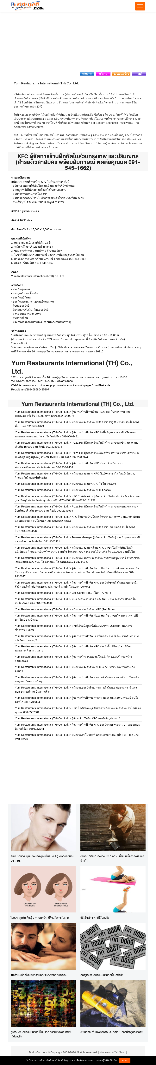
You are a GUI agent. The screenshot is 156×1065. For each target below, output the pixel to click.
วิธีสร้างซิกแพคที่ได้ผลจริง (94, 917)
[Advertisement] (78, 43)
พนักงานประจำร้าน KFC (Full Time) (93, 609)
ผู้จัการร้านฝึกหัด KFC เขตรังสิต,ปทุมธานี (96, 718)
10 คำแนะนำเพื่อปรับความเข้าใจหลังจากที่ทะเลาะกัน (39, 975)
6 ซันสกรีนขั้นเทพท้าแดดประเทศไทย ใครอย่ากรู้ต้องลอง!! (111, 1032)
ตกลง (125, 1060)
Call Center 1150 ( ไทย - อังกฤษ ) (91, 592)
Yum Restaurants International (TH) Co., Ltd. (78, 403)
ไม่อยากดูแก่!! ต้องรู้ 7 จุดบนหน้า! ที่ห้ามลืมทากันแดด (40, 917)
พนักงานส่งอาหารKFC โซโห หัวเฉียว (94, 483)
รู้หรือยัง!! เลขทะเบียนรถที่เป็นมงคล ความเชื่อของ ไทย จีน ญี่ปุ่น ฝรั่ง (41, 1034)
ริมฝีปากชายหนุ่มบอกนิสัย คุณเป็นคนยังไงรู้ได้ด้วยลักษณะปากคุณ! (42, 858)
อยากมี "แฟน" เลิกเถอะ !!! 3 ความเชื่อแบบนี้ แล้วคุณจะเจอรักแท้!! (112, 858)
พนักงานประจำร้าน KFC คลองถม (91, 490)
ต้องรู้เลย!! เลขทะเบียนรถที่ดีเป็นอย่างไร (101, 975)
